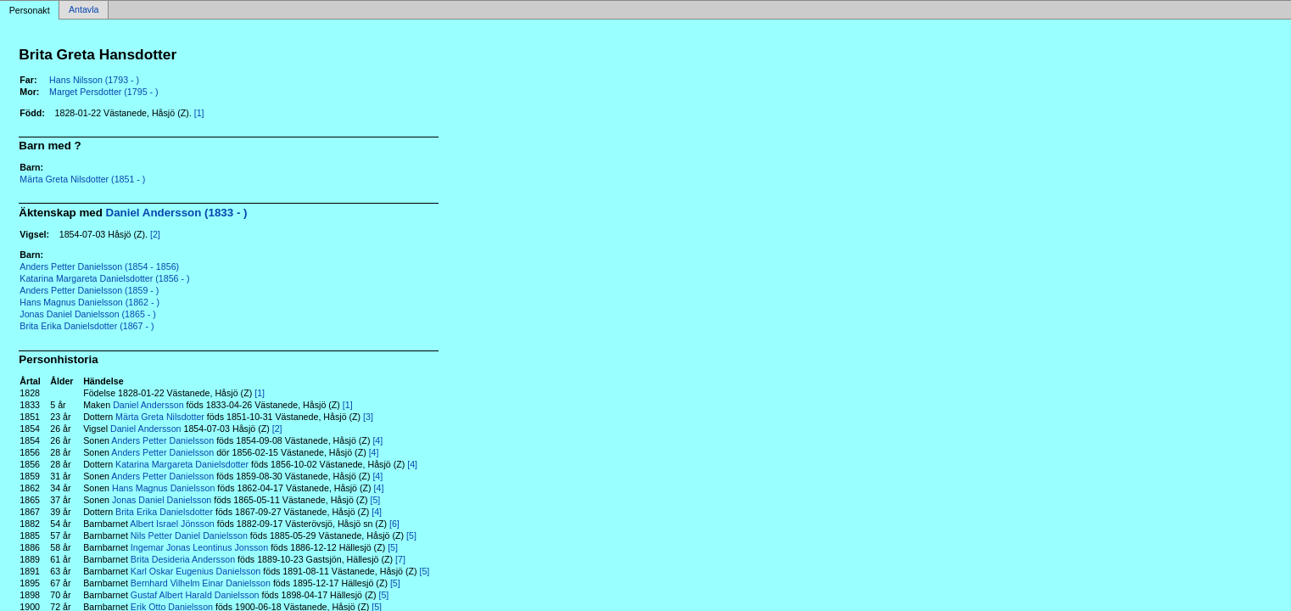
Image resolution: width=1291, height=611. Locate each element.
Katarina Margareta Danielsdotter (182, 464)
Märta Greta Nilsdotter (159, 417)
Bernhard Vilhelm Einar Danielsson (201, 583)
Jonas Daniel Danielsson (161, 500)
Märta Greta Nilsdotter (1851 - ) (82, 179)
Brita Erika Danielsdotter (164, 512)
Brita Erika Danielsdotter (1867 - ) (87, 326)
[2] (155, 234)
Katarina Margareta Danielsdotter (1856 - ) (104, 278)
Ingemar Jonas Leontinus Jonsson (199, 547)
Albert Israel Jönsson (172, 524)
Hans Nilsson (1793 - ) (94, 80)
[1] (199, 113)
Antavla (84, 10)
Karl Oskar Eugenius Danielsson (195, 571)
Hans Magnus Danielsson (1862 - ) (89, 302)
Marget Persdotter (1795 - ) (104, 92)
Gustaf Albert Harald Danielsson (195, 595)
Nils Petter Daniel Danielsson (189, 535)
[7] (400, 559)
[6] (394, 524)
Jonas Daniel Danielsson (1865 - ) (88, 314)
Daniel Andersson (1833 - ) (177, 212)
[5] (375, 500)
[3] (368, 417)
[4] (377, 440)
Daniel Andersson (148, 405)
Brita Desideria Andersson (183, 559)
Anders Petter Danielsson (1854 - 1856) (99, 266)
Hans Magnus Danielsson (163, 488)
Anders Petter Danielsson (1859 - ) (89, 290)
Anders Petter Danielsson (162, 440)
